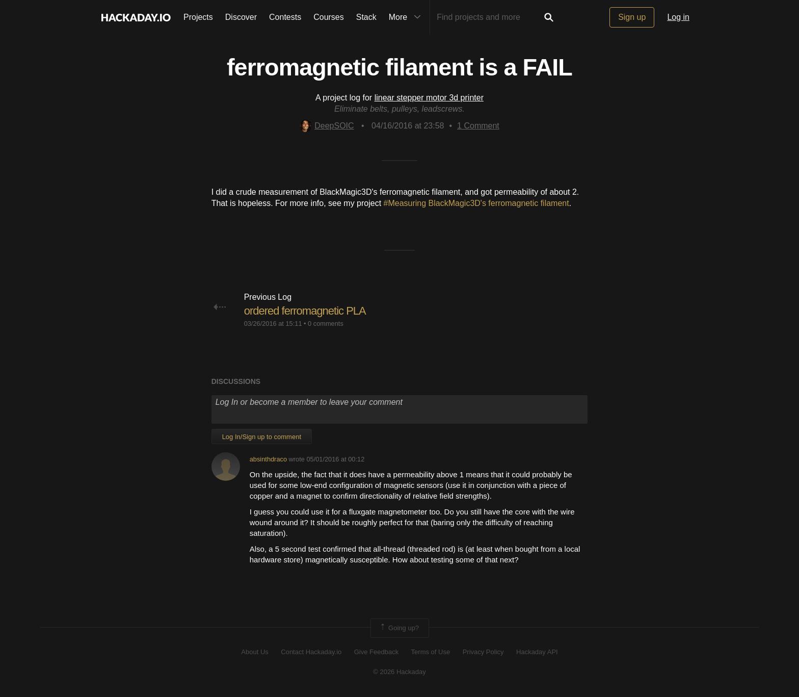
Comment (478, 125)
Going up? (399, 628)
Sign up (632, 17)
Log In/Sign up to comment (261, 437)
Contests (285, 17)
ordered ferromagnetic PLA (305, 310)
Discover (241, 17)
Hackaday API (537, 652)
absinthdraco (268, 459)
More (407, 17)
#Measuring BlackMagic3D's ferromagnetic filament (476, 203)
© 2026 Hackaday (399, 672)
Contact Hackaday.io (311, 652)
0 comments (325, 323)
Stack (366, 17)
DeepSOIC (327, 125)
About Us (254, 652)
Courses (328, 17)
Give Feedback (376, 652)
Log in (678, 17)
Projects (198, 17)
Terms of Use (430, 652)
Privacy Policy (483, 652)
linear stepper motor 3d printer (429, 97)
